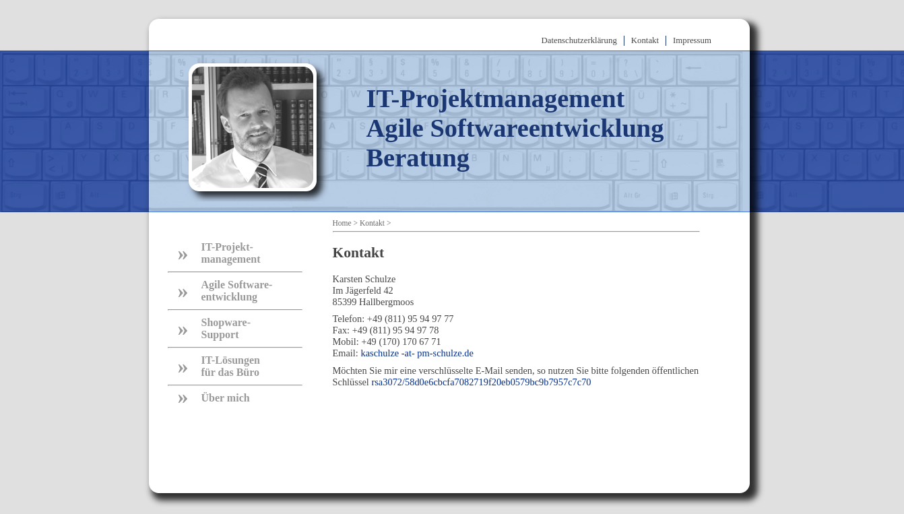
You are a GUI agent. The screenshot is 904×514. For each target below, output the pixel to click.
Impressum (692, 40)
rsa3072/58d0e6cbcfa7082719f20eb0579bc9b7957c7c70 (481, 382)
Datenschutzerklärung (579, 40)
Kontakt (645, 40)
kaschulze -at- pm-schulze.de (416, 353)
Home (342, 223)
